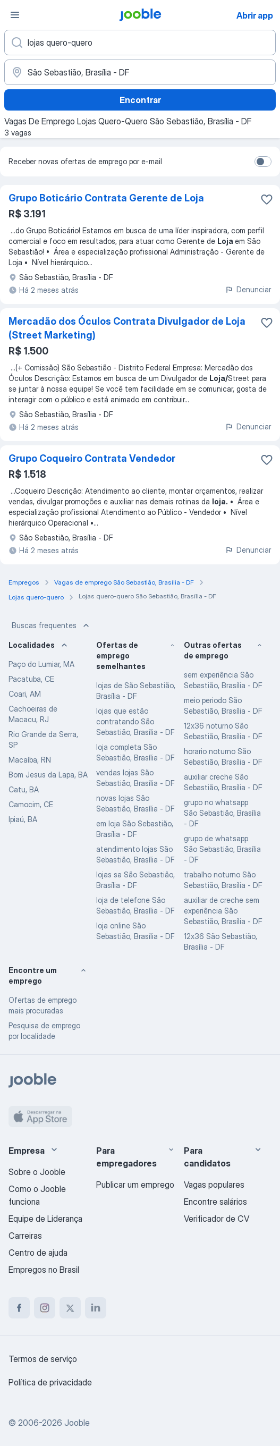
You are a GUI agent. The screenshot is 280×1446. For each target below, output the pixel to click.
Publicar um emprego (135, 1184)
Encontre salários (215, 1201)
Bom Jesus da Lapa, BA (48, 774)
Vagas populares (214, 1184)
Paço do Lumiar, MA (41, 664)
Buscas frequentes (51, 625)
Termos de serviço (43, 1359)
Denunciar (248, 289)
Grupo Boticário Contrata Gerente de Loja (106, 198)
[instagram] (44, 1307)
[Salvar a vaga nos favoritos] (266, 199)
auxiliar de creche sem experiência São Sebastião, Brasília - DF (223, 910)
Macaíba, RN (30, 759)
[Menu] (15, 15)
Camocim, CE (31, 804)
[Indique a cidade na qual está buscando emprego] (140, 72)
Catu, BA (24, 789)
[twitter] (70, 1307)
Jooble (77, 1422)
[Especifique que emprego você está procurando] (140, 42)
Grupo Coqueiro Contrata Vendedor (92, 458)
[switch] (262, 161)
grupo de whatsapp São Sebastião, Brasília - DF (222, 849)
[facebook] (19, 1307)
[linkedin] (95, 1307)
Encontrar (140, 100)
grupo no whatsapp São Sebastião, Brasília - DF (222, 813)
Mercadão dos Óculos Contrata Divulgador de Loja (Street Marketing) (127, 328)
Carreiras (25, 1235)
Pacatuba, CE (31, 678)
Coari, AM (25, 693)
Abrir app (254, 15)
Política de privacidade (50, 1382)
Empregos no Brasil (44, 1269)
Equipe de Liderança (45, 1218)
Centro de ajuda (38, 1252)
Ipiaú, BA (23, 819)
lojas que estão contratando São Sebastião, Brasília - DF (135, 721)
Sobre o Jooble (37, 1171)
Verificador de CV (216, 1218)
